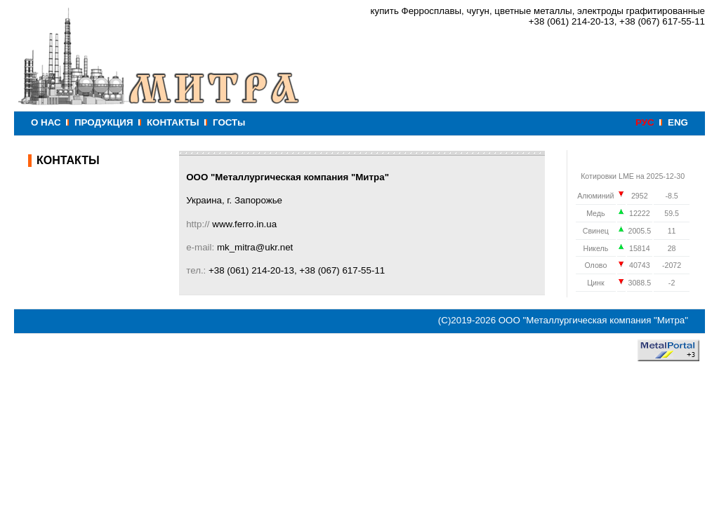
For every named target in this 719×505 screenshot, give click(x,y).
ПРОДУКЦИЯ (103, 122)
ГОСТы (229, 122)
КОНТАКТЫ (173, 122)
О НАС (46, 122)
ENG (678, 122)
